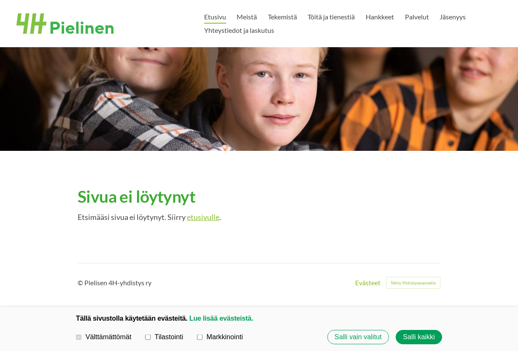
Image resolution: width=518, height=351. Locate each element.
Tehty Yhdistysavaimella (413, 282)
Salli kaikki (419, 337)
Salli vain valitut (358, 337)
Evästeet (367, 282)
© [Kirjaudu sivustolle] (81, 283)
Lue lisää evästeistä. (221, 318)
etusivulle (203, 217)
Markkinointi (220, 336)
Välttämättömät (104, 336)
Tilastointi (164, 336)
